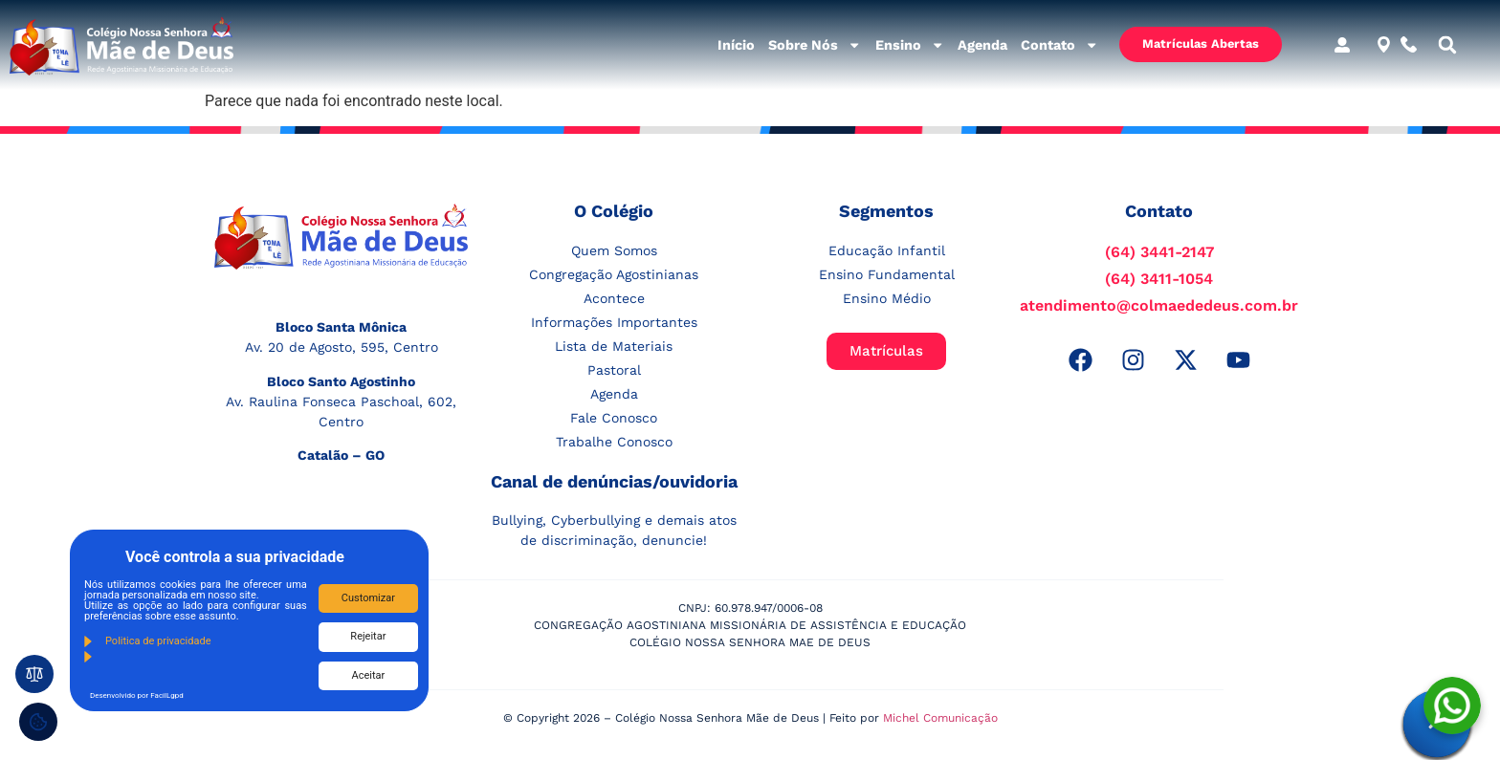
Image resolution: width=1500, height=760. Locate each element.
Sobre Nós (814, 45)
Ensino (909, 45)
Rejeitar (368, 636)
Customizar (368, 598)
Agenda (982, 45)
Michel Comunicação (940, 718)
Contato (1059, 45)
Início (736, 45)
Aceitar (369, 675)
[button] (1447, 45)
